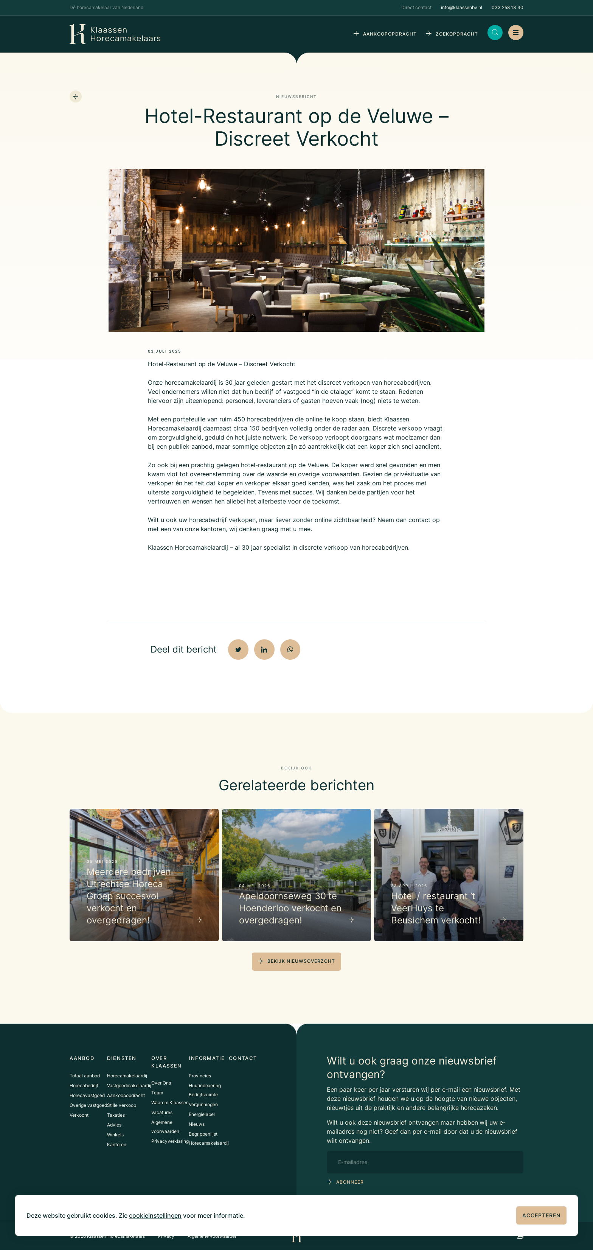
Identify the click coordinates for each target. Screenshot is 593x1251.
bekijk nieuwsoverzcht (301, 962)
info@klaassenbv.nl (461, 7)
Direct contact (416, 7)
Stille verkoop (121, 1105)
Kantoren (116, 1144)
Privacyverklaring (170, 1141)
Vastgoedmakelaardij (129, 1085)
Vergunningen (203, 1104)
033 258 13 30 (507, 7)
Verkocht (79, 1114)
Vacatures (161, 1112)
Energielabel (202, 1114)
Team (157, 1092)
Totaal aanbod (85, 1075)
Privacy (166, 1237)
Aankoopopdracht (126, 1095)
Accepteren (541, 1215)
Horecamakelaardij (127, 1075)
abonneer (350, 1183)
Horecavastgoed (87, 1095)
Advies (114, 1124)
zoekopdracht (457, 34)
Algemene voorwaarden (213, 1237)
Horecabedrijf (84, 1085)
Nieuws (197, 1124)
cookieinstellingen (155, 1215)
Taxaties (116, 1114)
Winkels (115, 1134)
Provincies (200, 1075)
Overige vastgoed (88, 1105)
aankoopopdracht (390, 34)
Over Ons (161, 1082)
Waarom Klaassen (170, 1102)
